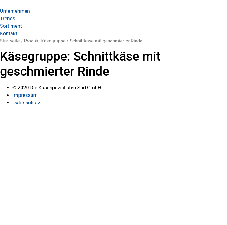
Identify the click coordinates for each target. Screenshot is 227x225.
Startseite (10, 41)
